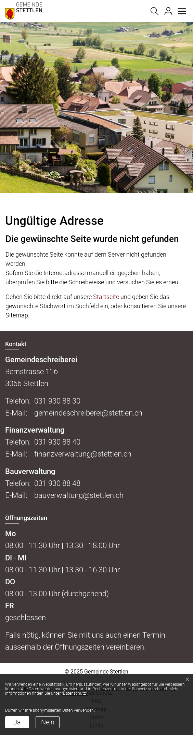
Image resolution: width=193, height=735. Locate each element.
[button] (182, 11)
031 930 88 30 (57, 401)
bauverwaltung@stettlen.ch (79, 495)
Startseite (106, 296)
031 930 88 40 (57, 442)
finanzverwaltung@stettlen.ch (82, 454)
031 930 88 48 (57, 483)
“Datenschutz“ (74, 693)
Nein (47, 722)
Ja (17, 722)
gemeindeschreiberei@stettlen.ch (88, 413)
